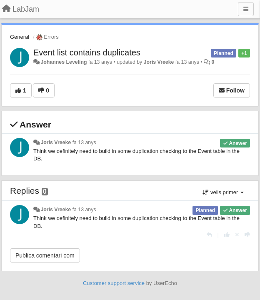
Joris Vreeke (159, 62)
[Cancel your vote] (237, 235)
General (19, 37)
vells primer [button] (223, 192)
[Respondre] (209, 235)
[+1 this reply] (227, 235)
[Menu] (246, 9)
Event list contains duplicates (86, 52)
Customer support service (114, 283)
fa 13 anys (84, 142)
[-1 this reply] (247, 235)
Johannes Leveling (63, 62)
